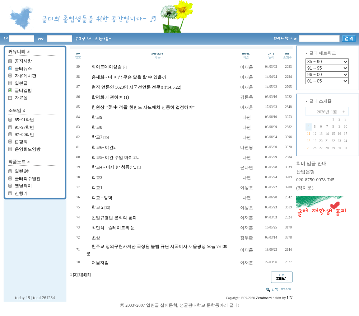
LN (290, 297)
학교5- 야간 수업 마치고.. (115, 157)
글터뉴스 (23, 68)
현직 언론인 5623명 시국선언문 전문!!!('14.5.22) (136, 87)
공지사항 (23, 60)
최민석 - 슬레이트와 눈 (113, 227)
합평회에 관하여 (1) (110, 97)
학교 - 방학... (104, 197)
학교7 (97, 137)
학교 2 (97, 207)
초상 (96, 237)
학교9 (97, 117)
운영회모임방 (28, 149)
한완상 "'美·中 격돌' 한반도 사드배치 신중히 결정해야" (143, 107)
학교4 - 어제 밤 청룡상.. (114, 167)
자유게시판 (25, 75)
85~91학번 (24, 119)
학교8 (97, 127)
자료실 (21, 97)
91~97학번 (24, 127)
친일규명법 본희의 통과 (114, 217)
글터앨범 (23, 90)
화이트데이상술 (107, 66)
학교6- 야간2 (104, 147)
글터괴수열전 (28, 178)
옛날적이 (23, 185)
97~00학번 (24, 134)
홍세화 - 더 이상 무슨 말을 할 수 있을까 (129, 77)
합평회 (21, 141)
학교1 (97, 187)
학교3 (97, 177)
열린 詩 (22, 171)
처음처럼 (100, 262)
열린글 (21, 83)
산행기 (21, 193)
